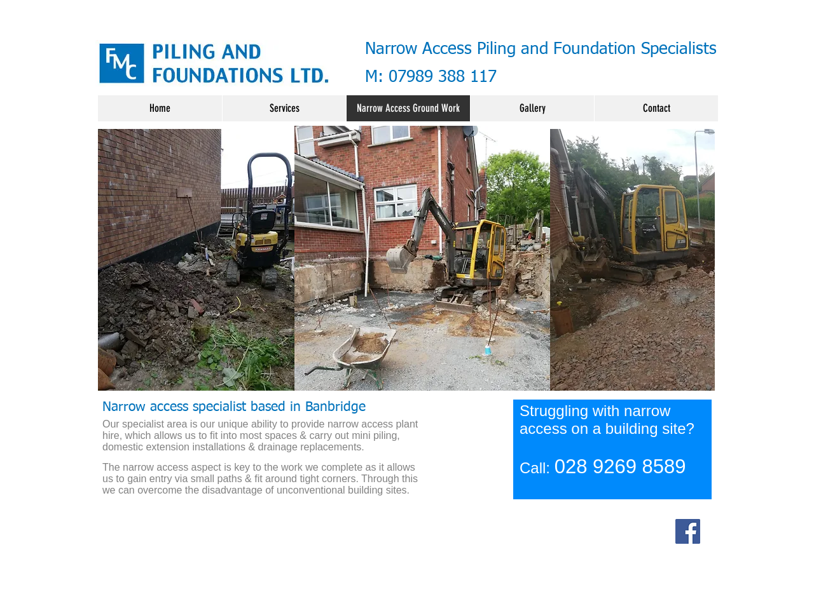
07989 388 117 (443, 77)
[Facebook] (687, 531)
